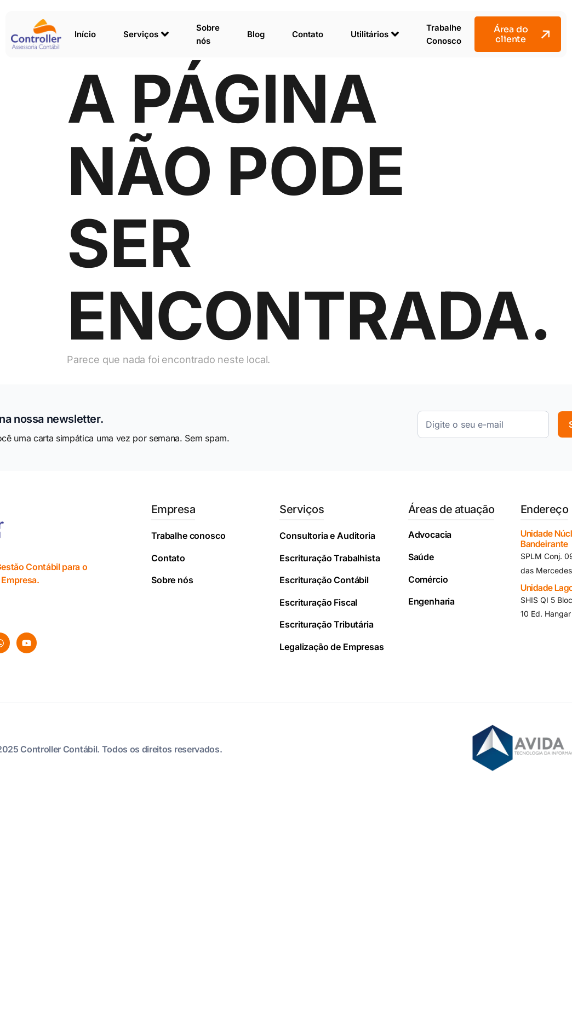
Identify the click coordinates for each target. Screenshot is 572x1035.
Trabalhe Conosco (443, 34)
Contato (307, 34)
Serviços (146, 34)
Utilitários (375, 34)
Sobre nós (208, 34)
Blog (256, 34)
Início (85, 34)
